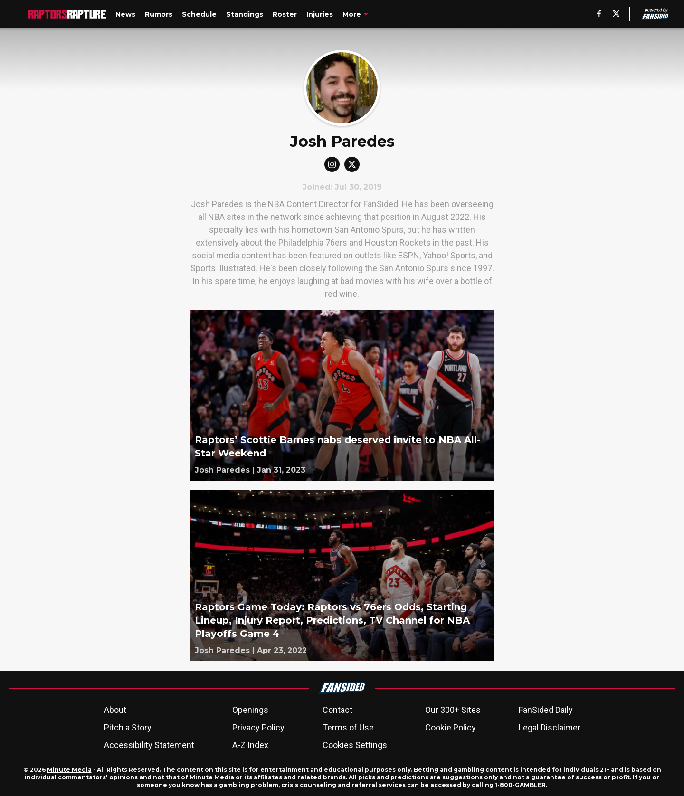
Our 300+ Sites (453, 710)
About (115, 710)
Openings (250, 710)
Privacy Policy (258, 727)
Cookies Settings (355, 745)
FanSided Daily (546, 710)
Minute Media (69, 769)
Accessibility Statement (149, 745)
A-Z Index (250, 745)
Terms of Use (348, 727)
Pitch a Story (128, 727)
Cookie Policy (450, 727)
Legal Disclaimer (549, 727)
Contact (337, 710)
